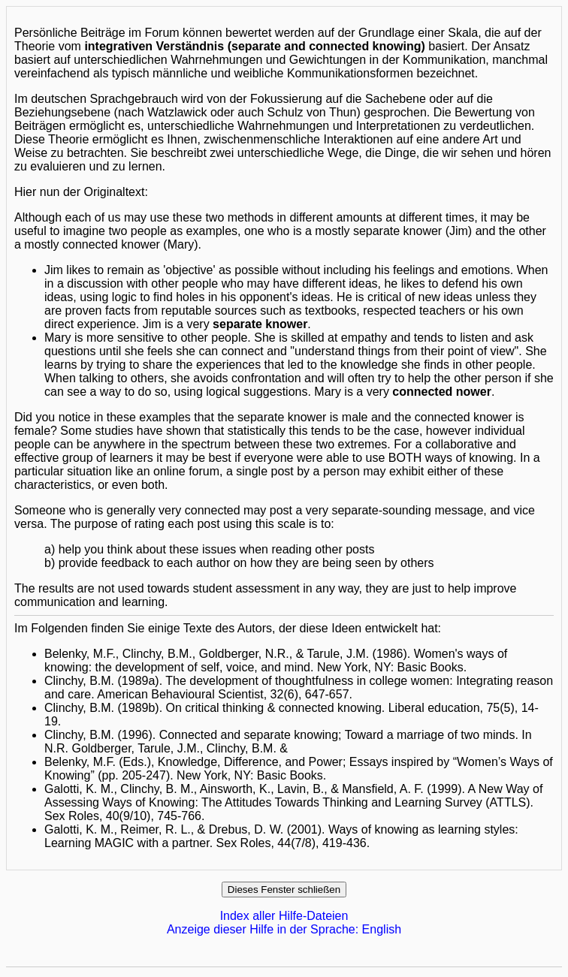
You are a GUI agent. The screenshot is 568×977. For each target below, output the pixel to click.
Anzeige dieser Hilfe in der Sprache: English (284, 929)
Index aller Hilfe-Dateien (284, 915)
